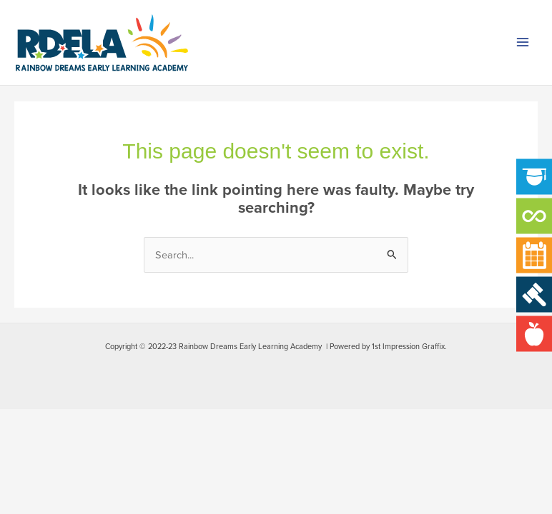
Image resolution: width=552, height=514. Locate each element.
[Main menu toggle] (523, 43)
